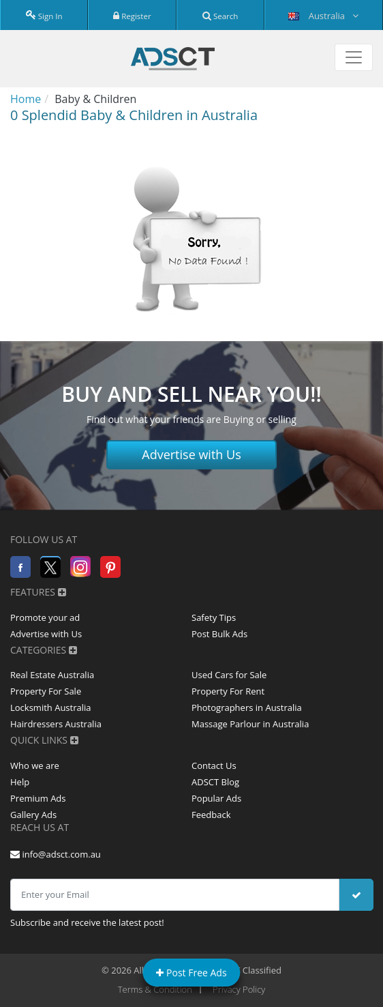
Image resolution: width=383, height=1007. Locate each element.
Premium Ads (38, 798)
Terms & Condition (155, 989)
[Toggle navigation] (354, 57)
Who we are (34, 765)
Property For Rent (228, 691)
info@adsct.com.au (55, 854)
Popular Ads (216, 798)
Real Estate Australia (52, 675)
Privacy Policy (239, 989)
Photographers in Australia (247, 707)
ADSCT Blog (215, 782)
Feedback (211, 814)
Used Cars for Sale (229, 675)
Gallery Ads (33, 814)
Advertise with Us (191, 454)
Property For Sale (45, 691)
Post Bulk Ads (219, 634)
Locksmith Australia (50, 707)
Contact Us (214, 765)
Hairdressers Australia (56, 724)
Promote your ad (45, 617)
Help (19, 782)
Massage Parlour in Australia (250, 724)
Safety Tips (214, 617)
